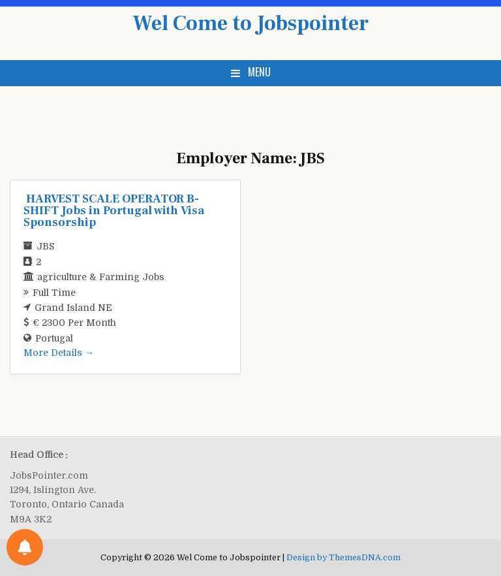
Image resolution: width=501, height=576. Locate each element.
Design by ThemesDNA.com (343, 557)
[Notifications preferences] (25, 547)
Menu (259, 72)
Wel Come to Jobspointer (250, 23)
